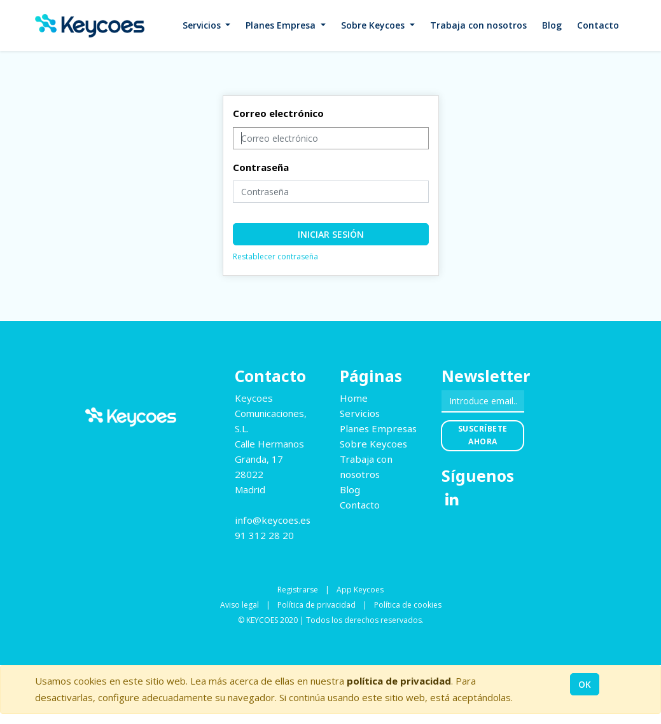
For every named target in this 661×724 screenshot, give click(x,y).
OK (584, 684)
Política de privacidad (316, 604)
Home (354, 398)
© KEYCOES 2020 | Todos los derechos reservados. (331, 620)
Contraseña (261, 167)
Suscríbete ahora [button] (483, 435)
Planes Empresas (378, 428)
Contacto (360, 504)
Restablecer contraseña (275, 256)
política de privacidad (399, 680)
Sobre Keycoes (373, 443)
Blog (350, 489)
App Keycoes (360, 589)
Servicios (360, 413)
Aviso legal (239, 604)
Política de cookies (408, 604)
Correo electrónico (278, 113)
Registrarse (297, 589)
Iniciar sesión (331, 234)
